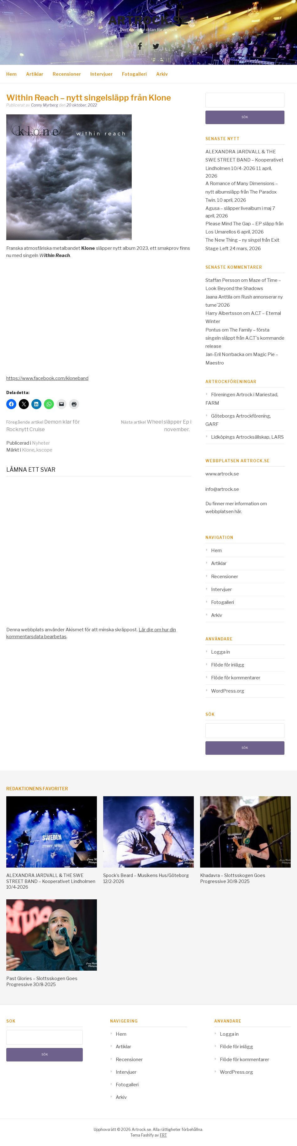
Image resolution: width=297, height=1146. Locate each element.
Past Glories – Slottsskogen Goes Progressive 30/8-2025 (41, 981)
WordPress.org (227, 691)
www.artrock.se (222, 474)
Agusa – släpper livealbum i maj (238, 208)
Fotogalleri (134, 74)
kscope (44, 450)
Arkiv (162, 74)
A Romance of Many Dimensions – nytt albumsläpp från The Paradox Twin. (241, 192)
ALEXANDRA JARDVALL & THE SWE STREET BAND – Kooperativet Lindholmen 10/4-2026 (244, 160)
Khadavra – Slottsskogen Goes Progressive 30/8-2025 (232, 878)
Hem (11, 74)
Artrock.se (148, 20)
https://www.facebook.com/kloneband (47, 378)
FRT (163, 1135)
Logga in (220, 652)
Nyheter (41, 443)
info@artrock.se (222, 489)
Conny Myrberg (44, 105)
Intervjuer (101, 74)
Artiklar (34, 74)
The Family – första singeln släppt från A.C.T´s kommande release (244, 338)
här (238, 511)
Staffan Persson (222, 280)
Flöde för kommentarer (235, 678)
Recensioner (67, 74)
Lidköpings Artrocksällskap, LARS (247, 437)
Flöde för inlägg (227, 665)
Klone (28, 450)
